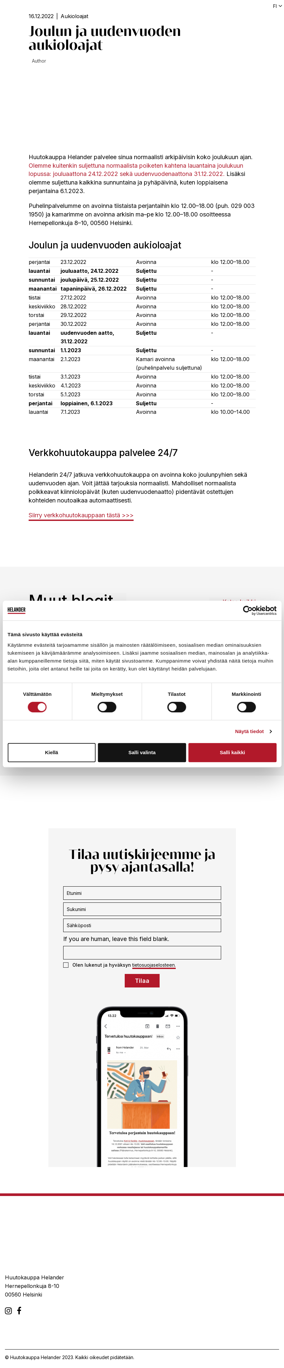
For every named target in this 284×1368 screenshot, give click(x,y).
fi (275, 6)
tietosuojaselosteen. (154, 965)
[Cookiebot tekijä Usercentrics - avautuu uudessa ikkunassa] (247, 610)
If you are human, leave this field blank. (116, 938)
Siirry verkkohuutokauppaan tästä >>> (81, 515)
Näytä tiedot (249, 731)
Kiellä (51, 752)
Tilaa (142, 980)
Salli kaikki (232, 752)
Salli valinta (142, 752)
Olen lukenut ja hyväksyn (119, 965)
